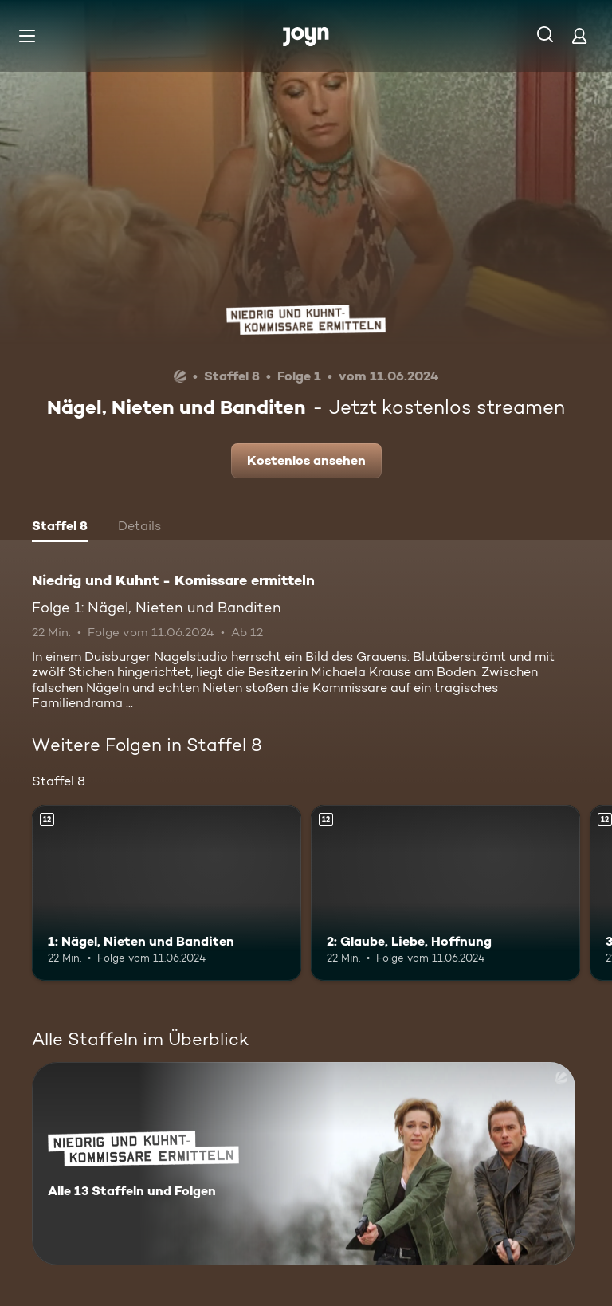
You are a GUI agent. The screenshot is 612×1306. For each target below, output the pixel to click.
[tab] (60, 527)
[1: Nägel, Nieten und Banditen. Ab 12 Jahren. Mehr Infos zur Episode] (166, 893)
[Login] (579, 35)
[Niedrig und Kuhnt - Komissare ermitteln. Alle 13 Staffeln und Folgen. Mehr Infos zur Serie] (303, 1163)
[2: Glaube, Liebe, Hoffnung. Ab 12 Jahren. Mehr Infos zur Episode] (445, 893)
